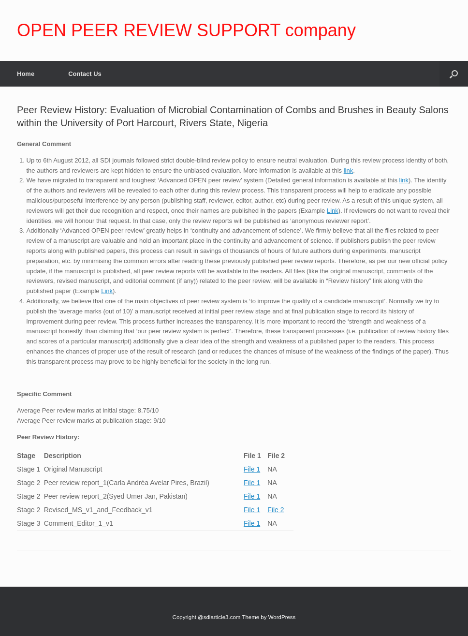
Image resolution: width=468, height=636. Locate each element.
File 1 (252, 469)
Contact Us (85, 73)
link (348, 170)
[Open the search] (453, 74)
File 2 (275, 510)
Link (332, 210)
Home (25, 73)
